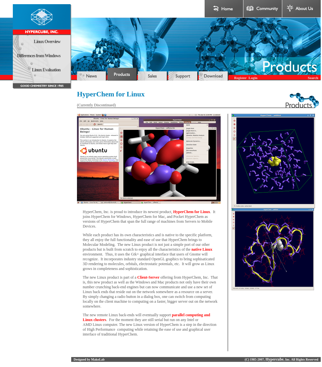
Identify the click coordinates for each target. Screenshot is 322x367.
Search (313, 78)
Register (240, 78)
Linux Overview (47, 41)
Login (253, 78)
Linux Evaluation (46, 69)
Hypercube (275, 359)
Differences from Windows (38, 55)
